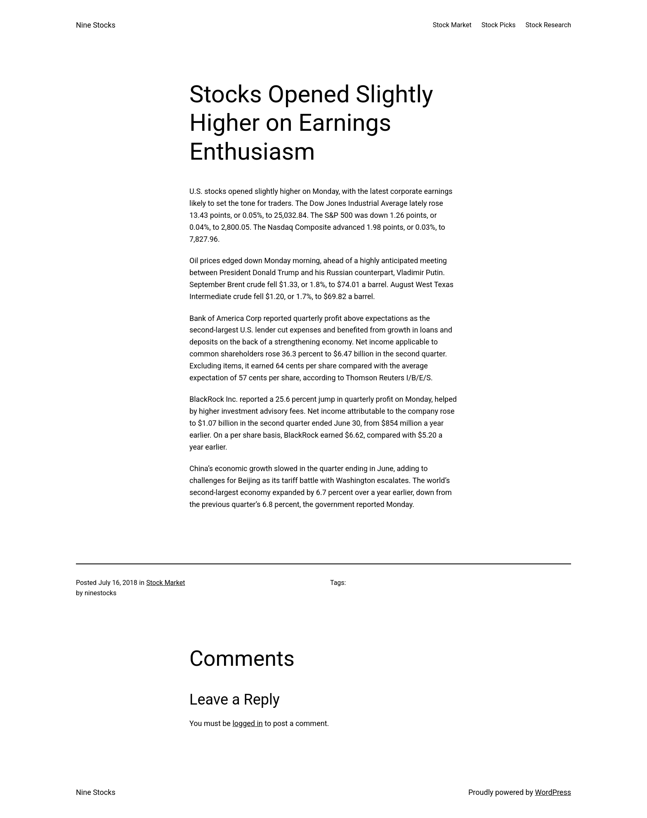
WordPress (553, 792)
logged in (247, 723)
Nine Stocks (96, 25)
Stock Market (165, 583)
